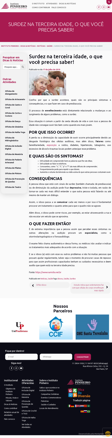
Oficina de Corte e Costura (13, 114)
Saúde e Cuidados (48, 404)
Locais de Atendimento (48, 408)
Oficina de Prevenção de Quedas (15, 180)
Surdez (73, 279)
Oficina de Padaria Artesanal (13, 161)
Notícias (43, 279)
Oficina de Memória (14, 154)
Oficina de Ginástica (14, 127)
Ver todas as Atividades (27, 425)
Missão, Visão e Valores (12, 399)
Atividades (51, 4)
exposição (52, 145)
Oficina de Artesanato (15, 99)
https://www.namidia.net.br (48, 272)
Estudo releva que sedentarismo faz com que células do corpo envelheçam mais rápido (88, 288)
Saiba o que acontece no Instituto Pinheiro (49, 389)
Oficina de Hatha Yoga (15, 132)
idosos (60, 279)
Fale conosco (59, 7)
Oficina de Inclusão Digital (13, 147)
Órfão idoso (41, 285)
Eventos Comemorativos (51, 398)
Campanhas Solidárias (50, 394)
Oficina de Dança (12, 121)
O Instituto (38, 4)
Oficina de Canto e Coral (13, 106)
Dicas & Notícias (67, 4)
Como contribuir (41, 7)
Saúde (50, 279)
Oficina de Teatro (13, 187)
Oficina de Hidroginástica (11, 139)
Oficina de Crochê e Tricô (29, 412)
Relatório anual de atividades (11, 413)
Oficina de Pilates (13, 168)
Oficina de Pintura (13, 173)
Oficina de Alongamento (11, 92)
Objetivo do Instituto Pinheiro (10, 391)
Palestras (45, 401)
